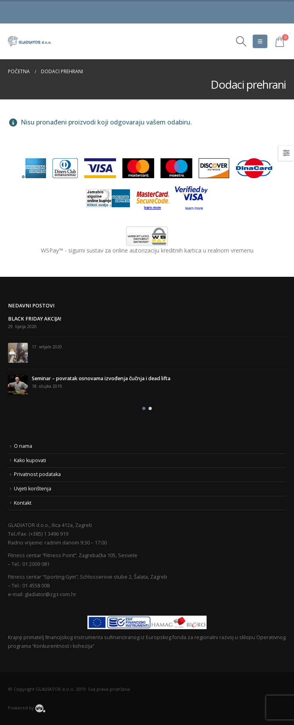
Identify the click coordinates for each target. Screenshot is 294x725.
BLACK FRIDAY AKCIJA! (34, 318)
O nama (23, 446)
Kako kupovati (30, 460)
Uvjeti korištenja (32, 488)
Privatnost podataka (37, 474)
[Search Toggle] (241, 41)
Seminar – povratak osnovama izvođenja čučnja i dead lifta (101, 378)
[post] (18, 353)
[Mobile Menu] (260, 41)
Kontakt (22, 503)
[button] (144, 408)
